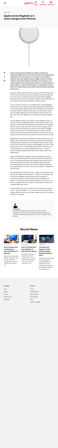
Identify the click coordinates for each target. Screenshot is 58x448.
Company (6, 286)
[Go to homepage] (29, 3)
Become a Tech (7, 296)
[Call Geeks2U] (43, 3)
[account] (36, 3)
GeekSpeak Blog (34, 291)
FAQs (31, 299)
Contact (6, 291)
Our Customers (34, 296)
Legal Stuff (6, 299)
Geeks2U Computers (35, 302)
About (5, 289)
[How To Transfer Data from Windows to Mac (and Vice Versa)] (28, 239)
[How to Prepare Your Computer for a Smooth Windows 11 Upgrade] (11, 239)
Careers (6, 294)
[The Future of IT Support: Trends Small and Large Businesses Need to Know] (46, 239)
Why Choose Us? (34, 294)
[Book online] (51, 3)
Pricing (32, 289)
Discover (32, 286)
